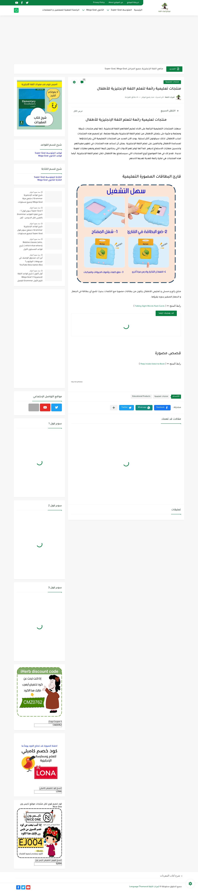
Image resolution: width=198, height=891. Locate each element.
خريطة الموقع (133, 3)
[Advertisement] (99, 40)
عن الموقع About (116, 3)
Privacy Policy (99, 3)
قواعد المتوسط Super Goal (48, 153)
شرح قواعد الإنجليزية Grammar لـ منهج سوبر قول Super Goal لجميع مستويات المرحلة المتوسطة (30, 231)
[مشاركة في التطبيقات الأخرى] (114, 407)
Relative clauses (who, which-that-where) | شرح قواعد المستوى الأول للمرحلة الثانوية (31, 246)
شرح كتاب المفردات (170, 875)
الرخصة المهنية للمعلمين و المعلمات (60, 10)
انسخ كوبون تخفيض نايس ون (48, 860)
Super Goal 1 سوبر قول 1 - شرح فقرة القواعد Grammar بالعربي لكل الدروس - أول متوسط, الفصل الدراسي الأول (30, 215)
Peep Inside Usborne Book (152, 364)
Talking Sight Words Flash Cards (150, 306)
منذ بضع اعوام (35, 192)
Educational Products (141, 397)
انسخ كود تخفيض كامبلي (51, 788)
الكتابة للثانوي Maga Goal (49, 180)
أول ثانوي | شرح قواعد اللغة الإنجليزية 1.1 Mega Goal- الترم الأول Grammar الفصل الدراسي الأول (30, 278)
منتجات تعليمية (172, 82)
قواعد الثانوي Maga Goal (50, 156)
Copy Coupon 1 (55, 722)
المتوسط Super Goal (121, 10)
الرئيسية (138, 10)
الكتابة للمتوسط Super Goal (48, 177)
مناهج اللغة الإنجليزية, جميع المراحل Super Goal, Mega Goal (134, 69)
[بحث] (16, 10)
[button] (162, 407)
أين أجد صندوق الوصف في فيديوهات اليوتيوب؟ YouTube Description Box (31, 261)
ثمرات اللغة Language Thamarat (144, 887)
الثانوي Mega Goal (95, 10)
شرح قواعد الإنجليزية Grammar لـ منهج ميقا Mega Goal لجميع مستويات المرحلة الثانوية (30, 199)
